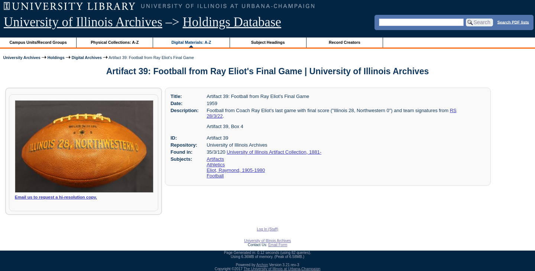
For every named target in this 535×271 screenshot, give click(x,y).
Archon (262, 265)
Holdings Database (232, 22)
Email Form (277, 245)
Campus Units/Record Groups (38, 42)
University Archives (21, 57)
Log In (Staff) (267, 229)
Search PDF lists (513, 22)
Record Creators (344, 42)
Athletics (216, 164)
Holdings (56, 57)
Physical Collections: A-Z (115, 42)
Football (215, 176)
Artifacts (215, 159)
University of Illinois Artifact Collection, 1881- (274, 152)
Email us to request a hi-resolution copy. (56, 197)
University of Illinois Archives (83, 22)
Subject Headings (268, 42)
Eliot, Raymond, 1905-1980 (236, 170)
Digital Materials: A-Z (191, 42)
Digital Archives (87, 57)
